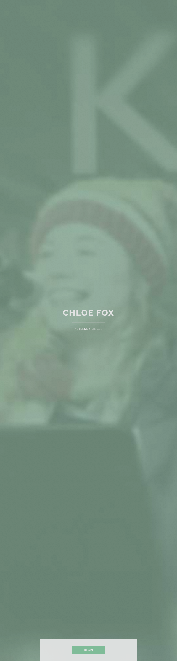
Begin (88, 650)
